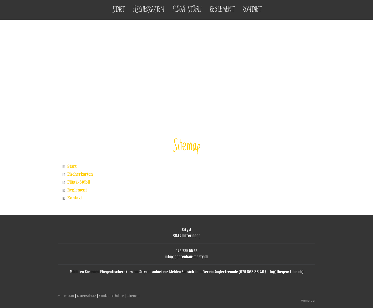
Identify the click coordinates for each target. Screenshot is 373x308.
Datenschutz (86, 295)
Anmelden (308, 300)
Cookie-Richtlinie (111, 295)
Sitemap (133, 295)
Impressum (65, 295)
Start (118, 10)
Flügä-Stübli (187, 10)
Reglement (222, 10)
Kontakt (252, 10)
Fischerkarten (148, 10)
